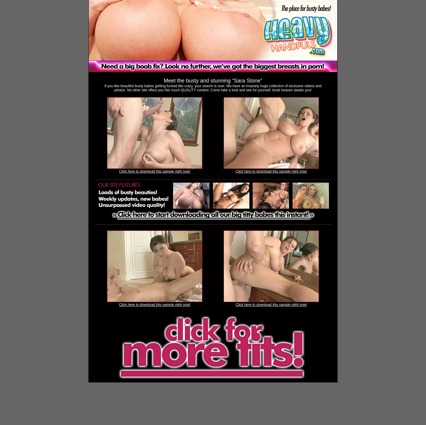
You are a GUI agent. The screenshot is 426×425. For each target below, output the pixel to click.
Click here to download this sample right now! (155, 171)
